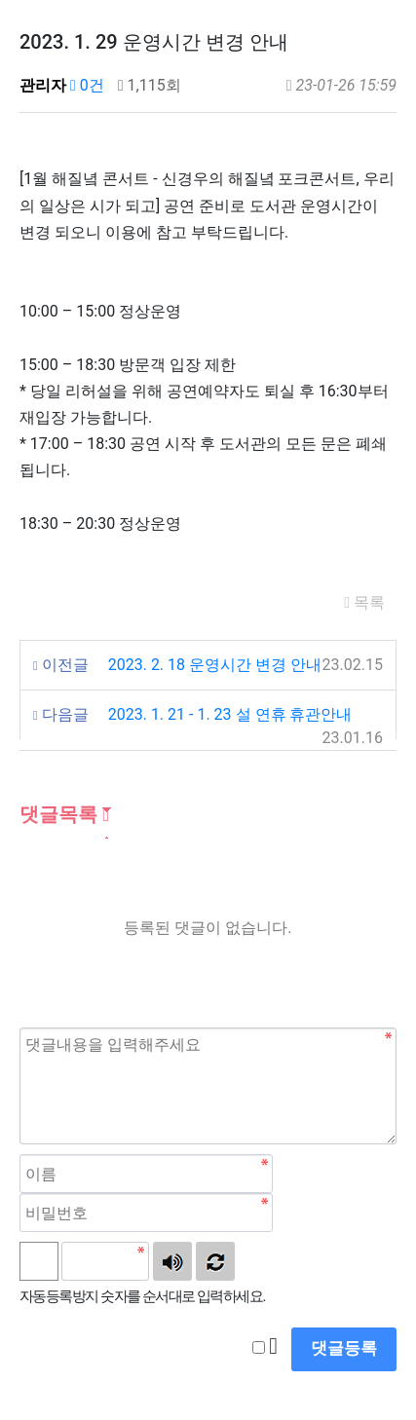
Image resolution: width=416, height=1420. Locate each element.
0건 (87, 85)
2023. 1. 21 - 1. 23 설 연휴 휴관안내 (230, 714)
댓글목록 (64, 814)
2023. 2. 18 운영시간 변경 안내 (214, 664)
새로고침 (215, 1261)
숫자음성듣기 (172, 1261)
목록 (364, 602)
